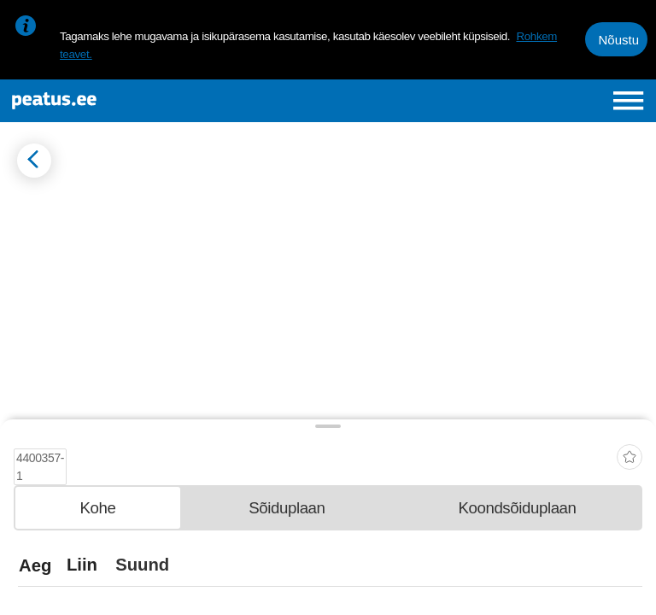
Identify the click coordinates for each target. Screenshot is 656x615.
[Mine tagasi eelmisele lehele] (34, 161)
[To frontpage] (124, 100)
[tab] (97, 507)
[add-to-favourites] (629, 451)
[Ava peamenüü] (628, 100)
